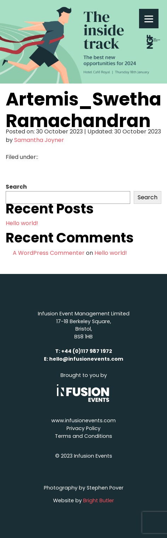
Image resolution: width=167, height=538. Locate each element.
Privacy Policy (83, 428)
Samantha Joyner (39, 140)
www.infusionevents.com (83, 420)
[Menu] (149, 18)
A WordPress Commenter (49, 253)
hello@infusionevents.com (86, 358)
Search (16, 187)
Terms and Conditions (83, 436)
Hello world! (22, 223)
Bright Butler (98, 500)
